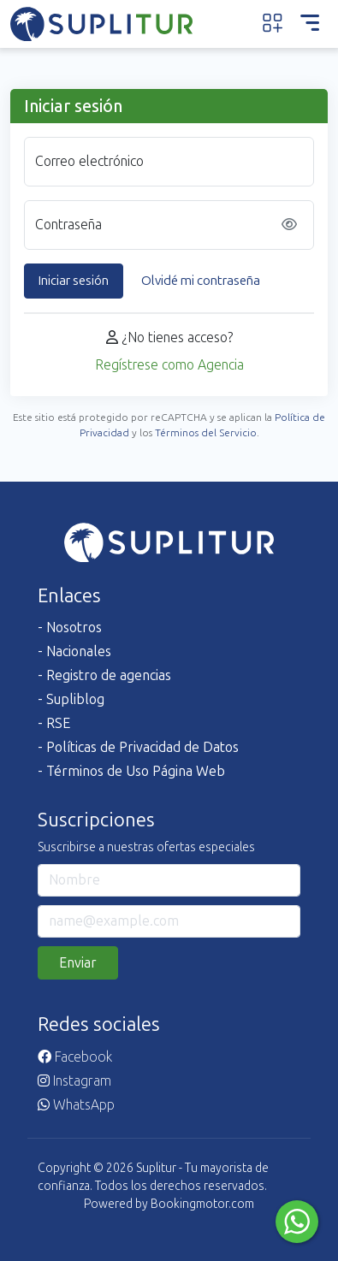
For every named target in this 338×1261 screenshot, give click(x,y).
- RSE (54, 723)
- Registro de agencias (104, 675)
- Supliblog (71, 699)
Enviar (78, 963)
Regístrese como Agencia (169, 365)
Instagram (74, 1081)
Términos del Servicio (206, 433)
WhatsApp (76, 1105)
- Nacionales (74, 651)
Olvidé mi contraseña (200, 280)
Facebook (75, 1057)
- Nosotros (70, 627)
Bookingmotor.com (202, 1204)
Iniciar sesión (74, 280)
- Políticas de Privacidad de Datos (138, 747)
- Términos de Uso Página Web (131, 771)
